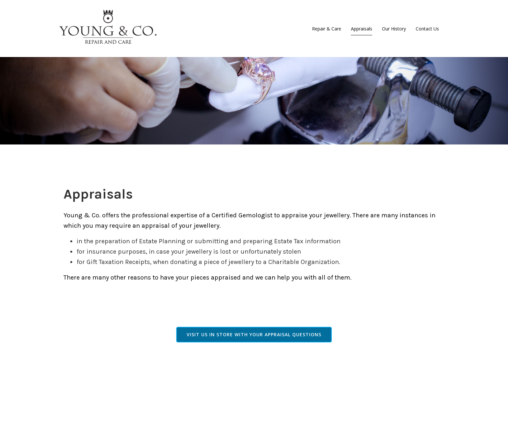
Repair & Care (326, 29)
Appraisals (361, 29)
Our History (394, 29)
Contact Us (427, 29)
